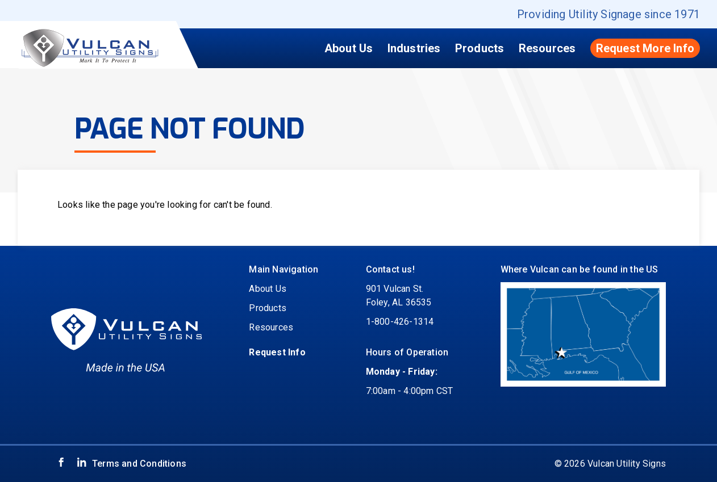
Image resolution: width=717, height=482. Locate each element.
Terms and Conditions (139, 463)
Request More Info (645, 48)
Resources (547, 48)
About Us (348, 48)
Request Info (277, 352)
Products (480, 48)
